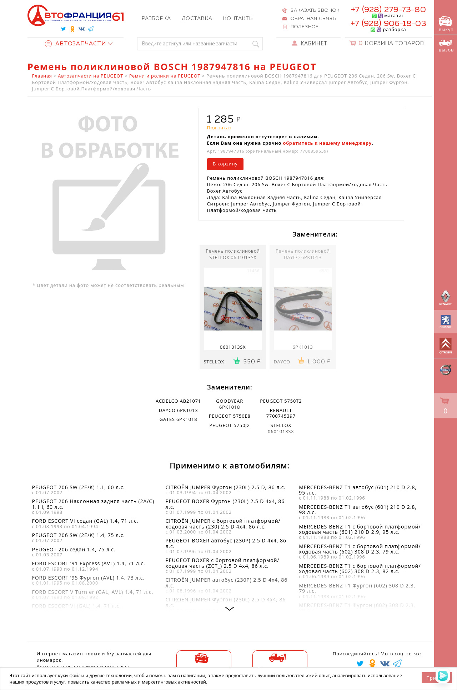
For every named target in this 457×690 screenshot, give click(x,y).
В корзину (225, 163)
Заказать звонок (315, 10)
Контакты (238, 18)
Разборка (156, 18)
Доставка (197, 18)
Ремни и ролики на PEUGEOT (165, 76)
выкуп (446, 24)
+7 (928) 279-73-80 (388, 10)
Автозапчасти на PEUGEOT (90, 76)
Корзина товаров (391, 43)
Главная (42, 76)
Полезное (305, 27)
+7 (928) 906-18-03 (388, 24)
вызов (446, 46)
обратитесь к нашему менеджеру (327, 143)
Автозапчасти (75, 43)
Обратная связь (313, 18)
